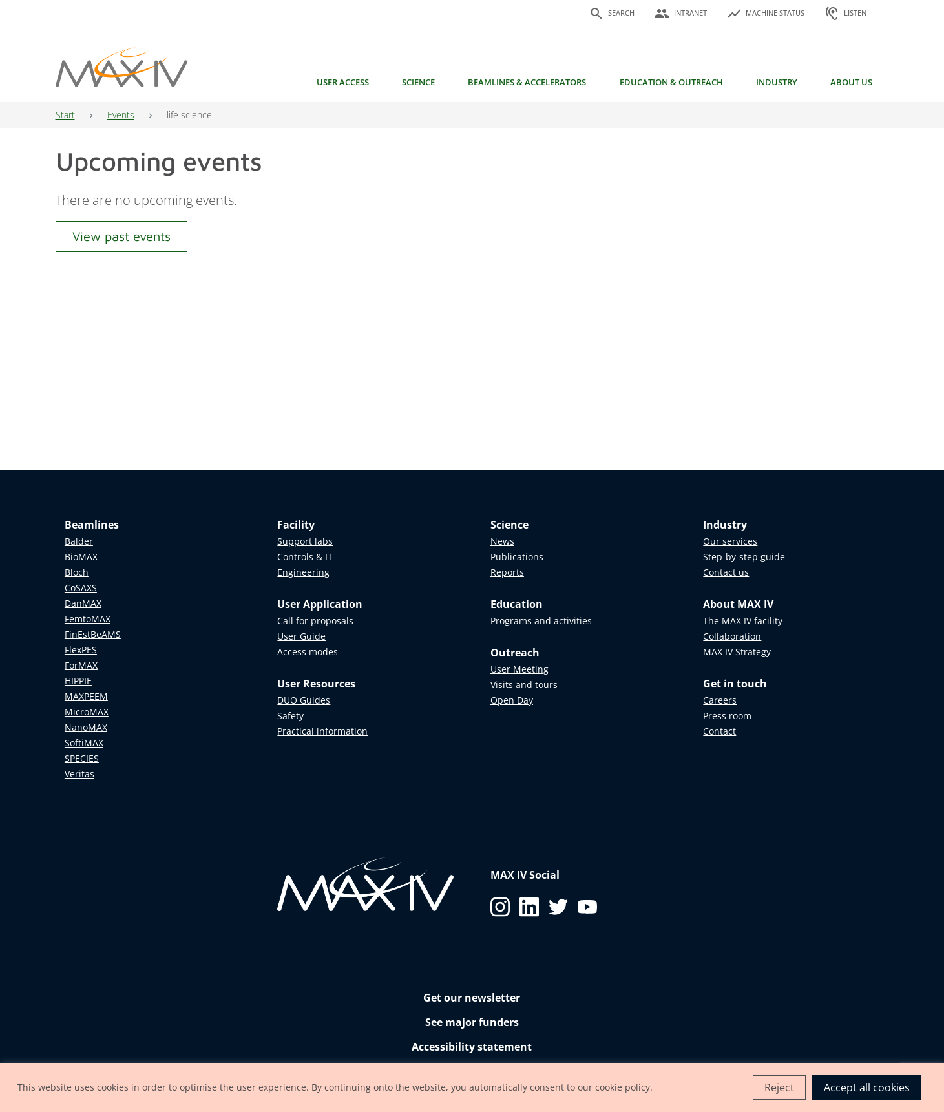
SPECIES (82, 758)
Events (120, 115)
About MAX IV (738, 604)
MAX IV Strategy (737, 651)
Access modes (307, 651)
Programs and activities (541, 620)
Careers (720, 700)
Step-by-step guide (744, 557)
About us (851, 82)
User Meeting (519, 669)
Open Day (511, 700)
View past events (121, 236)
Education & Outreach (671, 82)
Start (65, 115)
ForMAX (81, 665)
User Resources (316, 684)
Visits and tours (524, 684)
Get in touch (735, 684)
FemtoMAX (87, 619)
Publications (516, 557)
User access (343, 82)
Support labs (305, 541)
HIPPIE (78, 681)
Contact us (726, 572)
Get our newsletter (471, 998)
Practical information (322, 731)
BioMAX (81, 557)
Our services (730, 541)
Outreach (515, 652)
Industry (776, 82)
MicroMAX (87, 712)
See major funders (472, 1022)
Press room (727, 715)
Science (418, 82)
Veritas (79, 774)
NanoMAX (86, 727)
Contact (719, 731)
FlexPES (81, 650)
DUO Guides (303, 700)
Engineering (303, 572)
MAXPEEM (86, 696)
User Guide (301, 636)
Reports (507, 572)
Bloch (77, 572)
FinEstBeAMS (93, 634)
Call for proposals (315, 620)
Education (516, 604)
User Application (319, 604)
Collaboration (732, 636)
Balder (79, 541)
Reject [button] (779, 1087)
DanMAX (83, 603)
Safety (290, 715)
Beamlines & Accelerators (527, 82)
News (502, 541)
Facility (296, 525)
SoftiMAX (84, 743)
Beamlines (92, 525)
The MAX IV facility (742, 620)
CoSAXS (81, 588)
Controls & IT (305, 557)
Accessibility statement (472, 1047)
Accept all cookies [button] (867, 1087)
